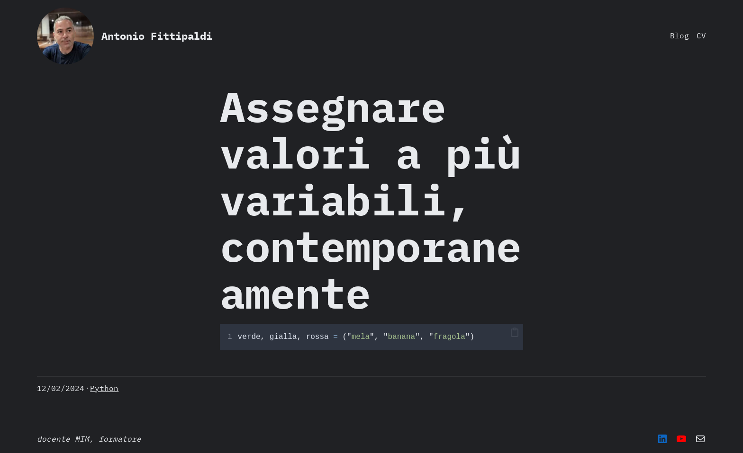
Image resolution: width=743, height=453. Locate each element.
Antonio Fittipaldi (156, 36)
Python (104, 388)
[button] (514, 333)
